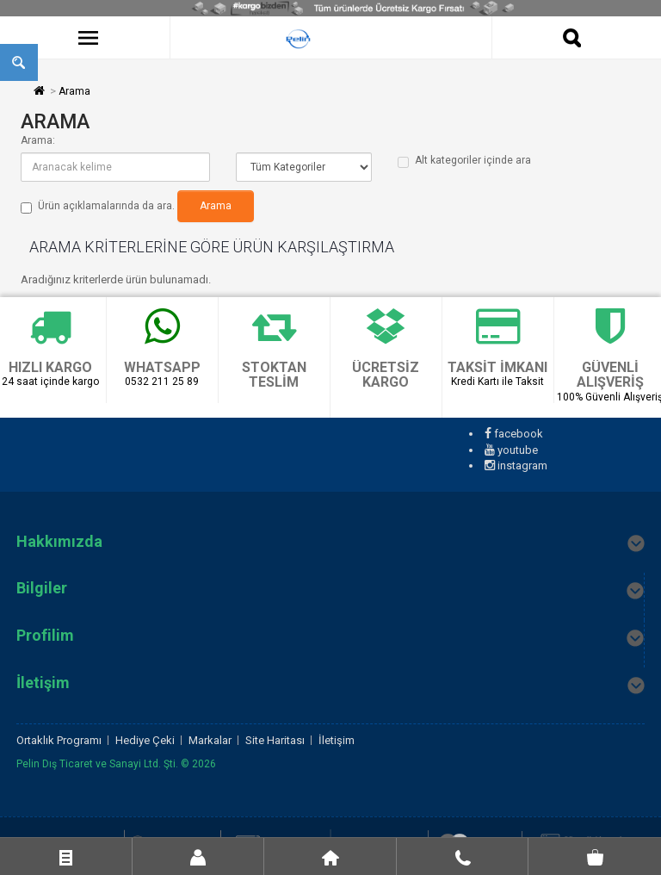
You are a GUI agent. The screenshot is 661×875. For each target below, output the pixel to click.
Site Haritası (275, 740)
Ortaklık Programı (59, 740)
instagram (516, 465)
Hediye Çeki (145, 740)
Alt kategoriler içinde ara (464, 161)
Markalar (210, 740)
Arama (74, 91)
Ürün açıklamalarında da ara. (98, 207)
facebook (514, 433)
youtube (511, 450)
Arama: (38, 140)
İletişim (336, 740)
